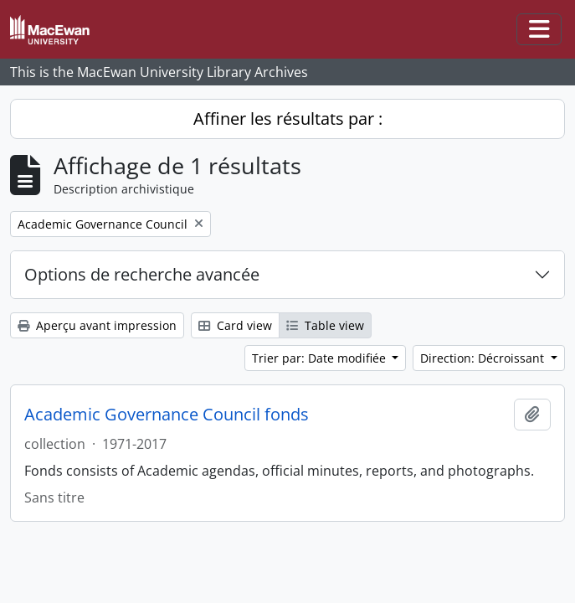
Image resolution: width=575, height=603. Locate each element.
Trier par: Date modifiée (320, 358)
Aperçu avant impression (97, 325)
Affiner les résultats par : (287, 118)
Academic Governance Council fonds (166, 415)
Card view (235, 325)
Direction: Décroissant (483, 358)
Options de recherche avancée (141, 274)
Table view (325, 325)
